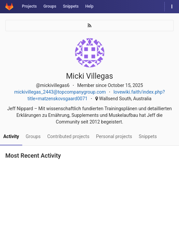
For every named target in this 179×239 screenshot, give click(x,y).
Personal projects (114, 136)
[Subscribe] (89, 25)
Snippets (70, 6)
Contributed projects (68, 136)
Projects (29, 6)
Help (89, 6)
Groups (50, 6)
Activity (11, 136)
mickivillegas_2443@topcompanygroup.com (60, 92)
